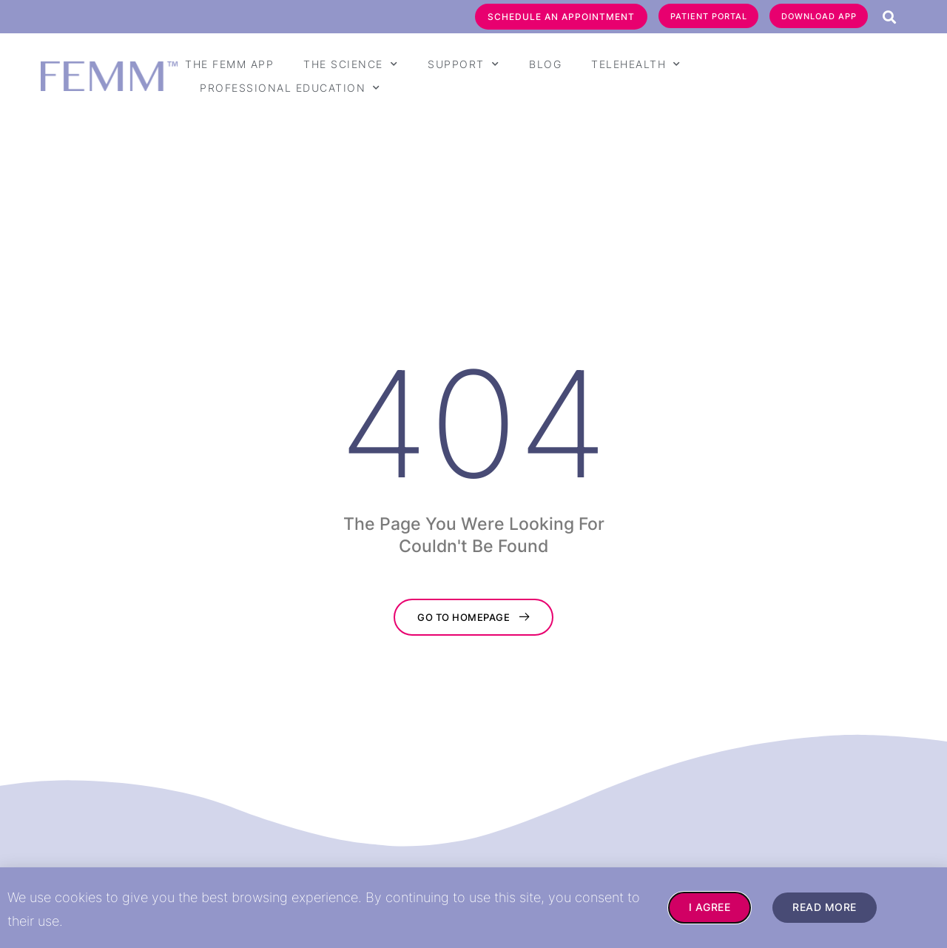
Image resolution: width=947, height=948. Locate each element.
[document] (473, 474)
